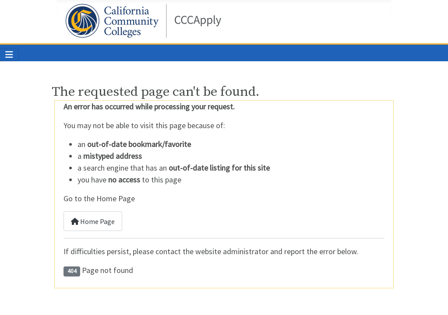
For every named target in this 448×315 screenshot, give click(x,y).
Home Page (93, 221)
